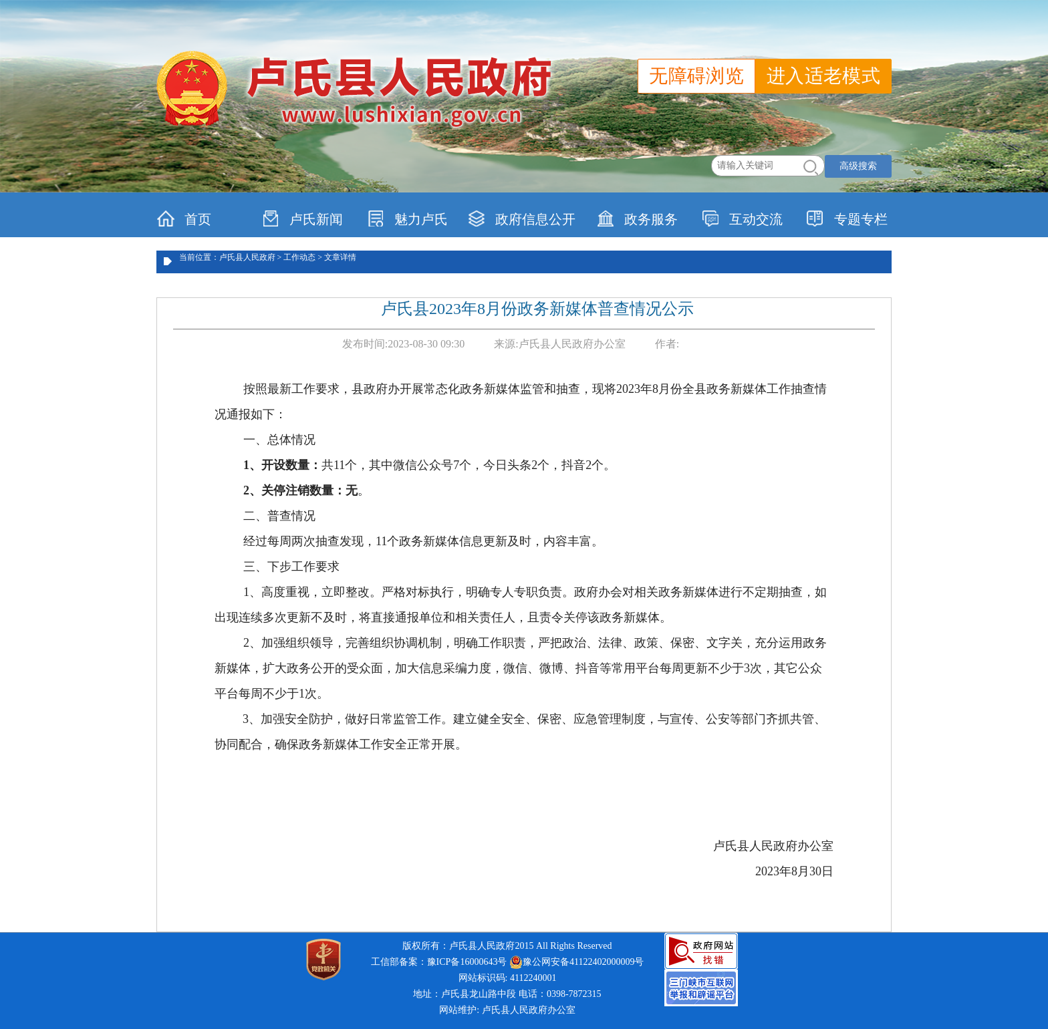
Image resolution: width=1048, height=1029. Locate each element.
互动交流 (742, 218)
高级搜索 (858, 166)
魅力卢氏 (407, 218)
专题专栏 (847, 218)
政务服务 (637, 218)
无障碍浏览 (696, 75)
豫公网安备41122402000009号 (576, 962)
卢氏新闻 (302, 218)
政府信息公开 (521, 218)
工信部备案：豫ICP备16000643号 (439, 962)
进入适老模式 (823, 75)
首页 (184, 218)
